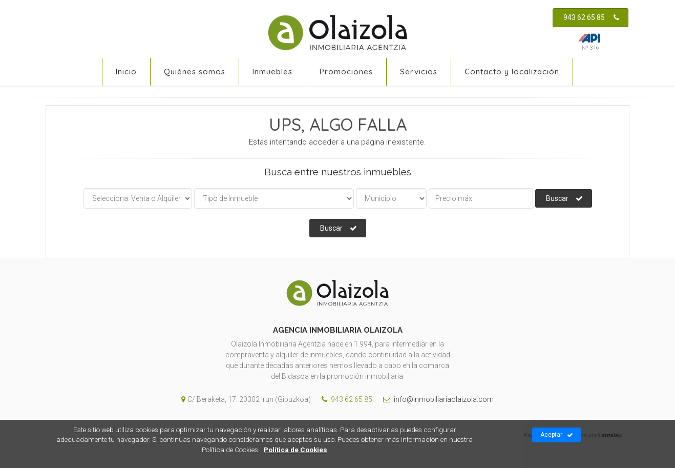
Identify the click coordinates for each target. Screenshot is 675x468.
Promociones (346, 71)
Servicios (418, 71)
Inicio (126, 71)
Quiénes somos (194, 71)
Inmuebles (272, 71)
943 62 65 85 (591, 17)
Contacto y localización (512, 71)
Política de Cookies (295, 449)
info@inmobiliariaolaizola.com (436, 399)
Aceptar (556, 435)
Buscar (564, 198)
